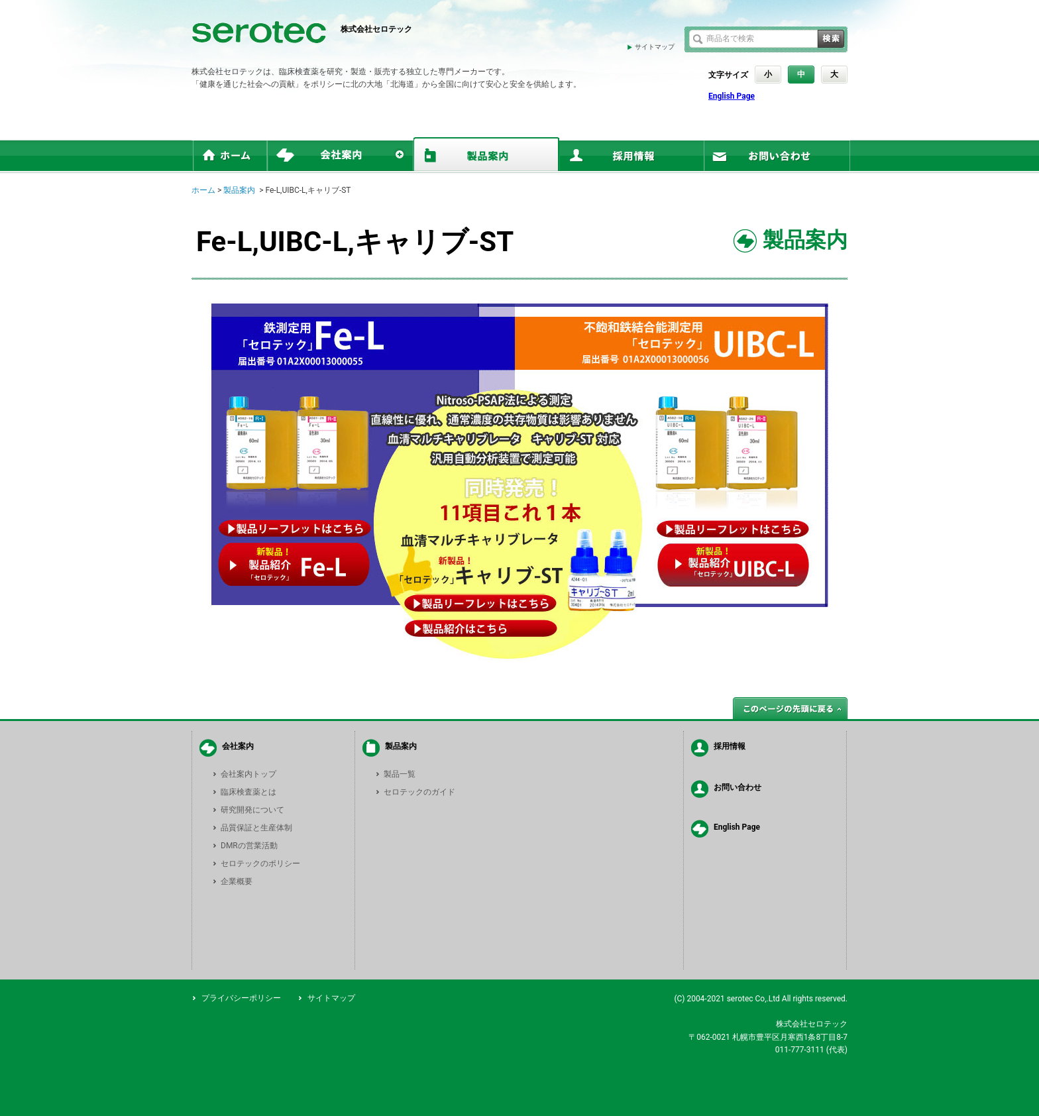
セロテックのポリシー (260, 863)
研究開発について (252, 809)
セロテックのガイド (419, 792)
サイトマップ (655, 46)
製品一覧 (399, 774)
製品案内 (239, 190)
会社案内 (238, 746)
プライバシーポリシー (241, 998)
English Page (731, 96)
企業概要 (236, 881)
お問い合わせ (737, 787)
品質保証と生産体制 (256, 827)
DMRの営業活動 (249, 845)
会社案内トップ (248, 774)
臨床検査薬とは (248, 792)
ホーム (203, 190)
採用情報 (729, 746)
